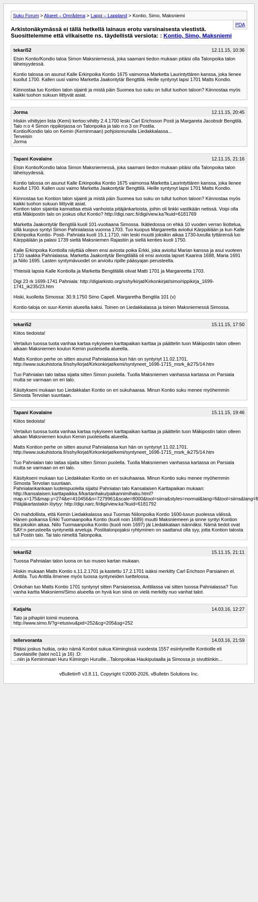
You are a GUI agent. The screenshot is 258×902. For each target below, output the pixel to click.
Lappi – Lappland (109, 15)
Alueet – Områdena (64, 15)
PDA (240, 24)
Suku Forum (26, 15)
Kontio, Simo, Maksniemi (197, 35)
